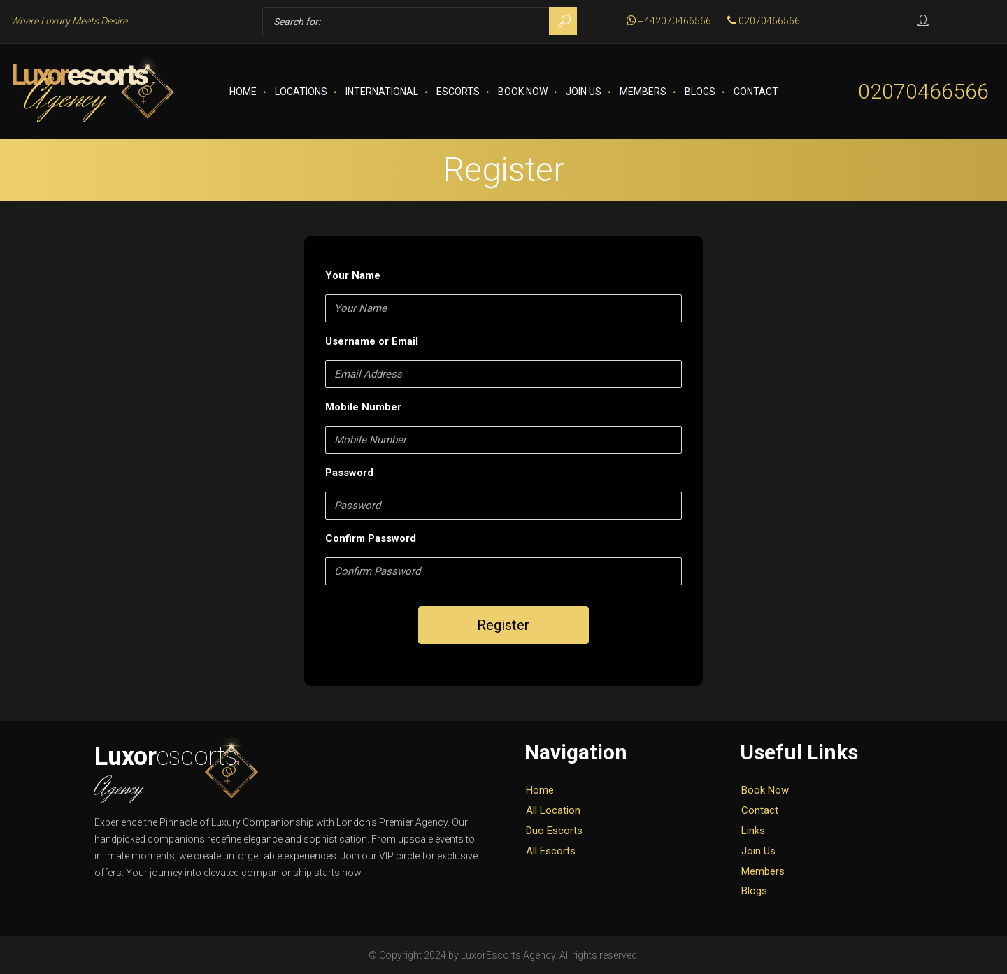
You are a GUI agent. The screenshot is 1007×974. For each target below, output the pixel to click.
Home (243, 91)
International (381, 91)
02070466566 (763, 21)
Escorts (458, 91)
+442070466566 (669, 21)
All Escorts (551, 851)
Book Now (523, 91)
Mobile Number (363, 407)
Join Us (583, 91)
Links (753, 830)
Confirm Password (370, 538)
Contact (756, 91)
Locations (301, 91)
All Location (553, 810)
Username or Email (371, 341)
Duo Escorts (554, 830)
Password (349, 472)
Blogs (700, 91)
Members (643, 91)
